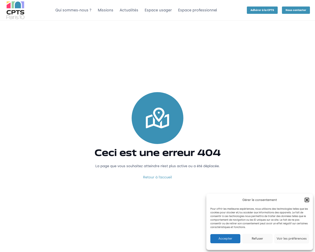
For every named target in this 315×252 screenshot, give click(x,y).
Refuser (257, 238)
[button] (307, 200)
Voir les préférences (292, 238)
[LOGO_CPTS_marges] (15, 10)
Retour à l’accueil (157, 177)
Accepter (225, 238)
